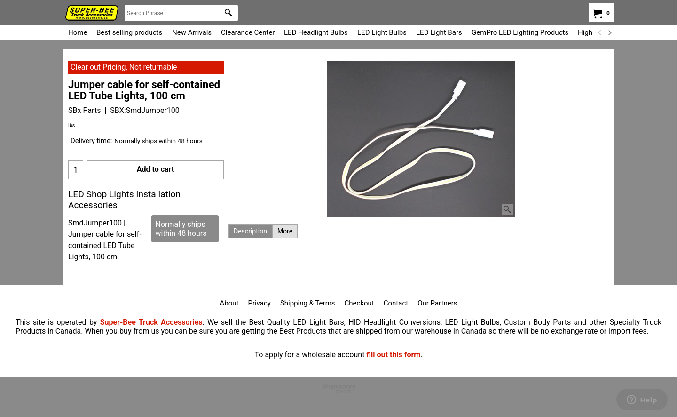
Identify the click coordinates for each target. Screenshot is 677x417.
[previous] (600, 32)
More (284, 231)
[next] (609, 32)
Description (250, 231)
